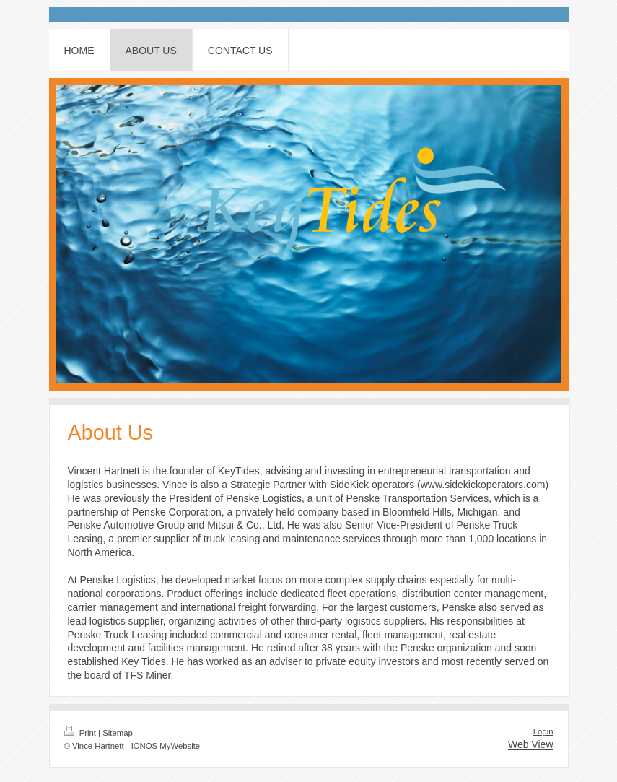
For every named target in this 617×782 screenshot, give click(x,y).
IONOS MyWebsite (165, 746)
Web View (530, 744)
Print (81, 733)
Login (543, 731)
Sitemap (117, 733)
